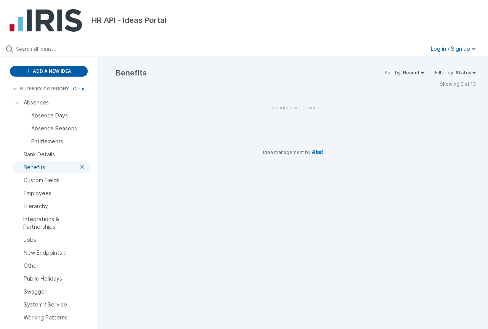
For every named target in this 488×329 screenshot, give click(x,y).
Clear (79, 88)
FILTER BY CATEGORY (40, 88)
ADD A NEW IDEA (48, 71)
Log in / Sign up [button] (453, 48)
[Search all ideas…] (58, 48)
